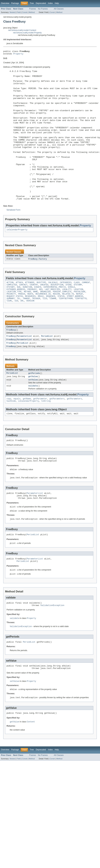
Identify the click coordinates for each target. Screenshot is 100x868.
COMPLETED (12, 313)
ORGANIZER (45, 321)
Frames (32, 9)
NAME (35, 321)
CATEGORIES (65, 310)
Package (15, 3)
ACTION (10, 310)
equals (17, 432)
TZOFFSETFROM (66, 329)
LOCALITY (66, 318)
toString (46, 434)
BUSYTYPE (41, 310)
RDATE (30, 324)
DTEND (68, 313)
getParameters (56, 432)
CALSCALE (53, 310)
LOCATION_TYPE (14, 321)
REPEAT (79, 324)
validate (33, 418)
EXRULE (71, 316)
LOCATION (78, 318)
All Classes (59, 9)
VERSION (30, 331)
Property (18, 54)
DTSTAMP (78, 313)
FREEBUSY (32, 318)
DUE (18, 316)
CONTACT (23, 313)
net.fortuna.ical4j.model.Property (27, 33)
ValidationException (52, 645)
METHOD (27, 321)
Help (57, 3)
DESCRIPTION (57, 313)
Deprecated (41, 3)
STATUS (61, 326)
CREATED (44, 313)
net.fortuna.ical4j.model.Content (22, 30)
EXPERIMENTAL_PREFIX (55, 316)
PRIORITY (11, 324)
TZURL (9, 331)
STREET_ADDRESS (75, 326)
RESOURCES (30, 326)
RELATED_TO (68, 324)
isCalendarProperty (17, 257)
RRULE (41, 326)
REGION (56, 324)
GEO (40, 318)
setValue (33, 412)
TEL (18, 329)
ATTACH (19, 310)
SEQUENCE (50, 326)
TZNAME (52, 329)
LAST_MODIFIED (52, 318)
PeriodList (47, 367)
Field (19, 12)
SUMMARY (11, 329)
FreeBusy (11, 361)
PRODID (21, 324)
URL (22, 331)
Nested (12, 12)
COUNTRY (34, 313)
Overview (5, 3)
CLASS (77, 310)
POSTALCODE (79, 321)
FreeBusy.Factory (37, 287)
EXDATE (37, 316)
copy (9, 432)
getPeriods (34, 405)
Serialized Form (13, 237)
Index (50, 3)
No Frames (43, 9)
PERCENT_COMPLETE (62, 321)
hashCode (11, 434)
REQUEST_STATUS (15, 326)
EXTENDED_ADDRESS (16, 318)
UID (16, 331)
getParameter (40, 432)
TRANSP (26, 329)
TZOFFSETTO (80, 329)
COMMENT (86, 310)
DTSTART (11, 316)
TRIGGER (36, 329)
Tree (32, 3)
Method (32, 12)
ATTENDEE (29, 310)
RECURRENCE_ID (43, 324)
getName (27, 432)
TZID (44, 329)
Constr (24, 12)
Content (31, 765)
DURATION (27, 316)
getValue (33, 409)
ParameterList (24, 367)
